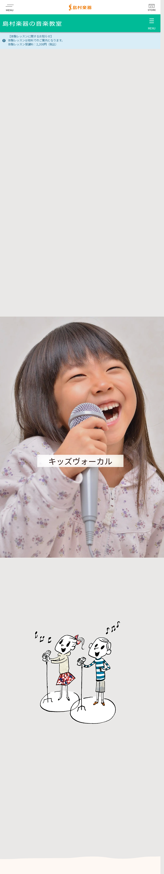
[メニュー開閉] (151, 23)
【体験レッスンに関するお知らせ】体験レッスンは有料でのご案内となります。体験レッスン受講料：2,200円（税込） (36, 40)
